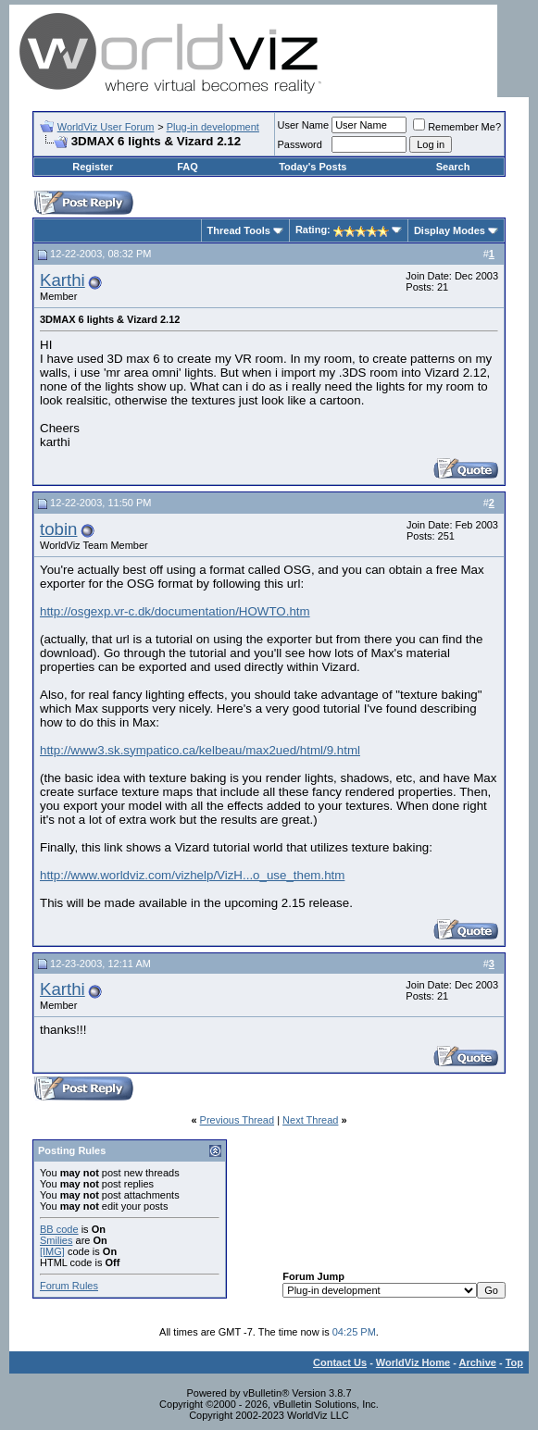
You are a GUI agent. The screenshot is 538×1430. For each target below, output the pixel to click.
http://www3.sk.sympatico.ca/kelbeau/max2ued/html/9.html (200, 750)
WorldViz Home (413, 1362)
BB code (59, 1229)
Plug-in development (213, 126)
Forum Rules (69, 1285)
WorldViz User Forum (106, 126)
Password (300, 144)
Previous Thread (237, 1119)
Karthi (62, 280)
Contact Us (340, 1362)
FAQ (187, 166)
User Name (304, 125)
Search (453, 166)
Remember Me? (457, 126)
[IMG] (52, 1251)
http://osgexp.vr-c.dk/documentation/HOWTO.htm (175, 611)
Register (92, 166)
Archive (477, 1362)
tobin (58, 529)
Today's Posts (312, 166)
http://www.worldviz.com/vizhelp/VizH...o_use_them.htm (192, 875)
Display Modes (449, 230)
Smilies (56, 1240)
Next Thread (310, 1119)
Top (514, 1362)
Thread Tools (238, 230)
